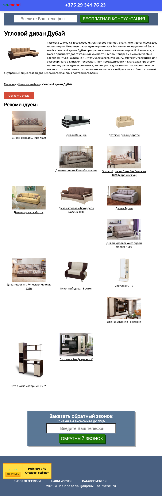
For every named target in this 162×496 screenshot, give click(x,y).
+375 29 (85, 5)
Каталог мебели (29, 84)
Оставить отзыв (18, 95)
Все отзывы (13, 474)
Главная (9, 84)
